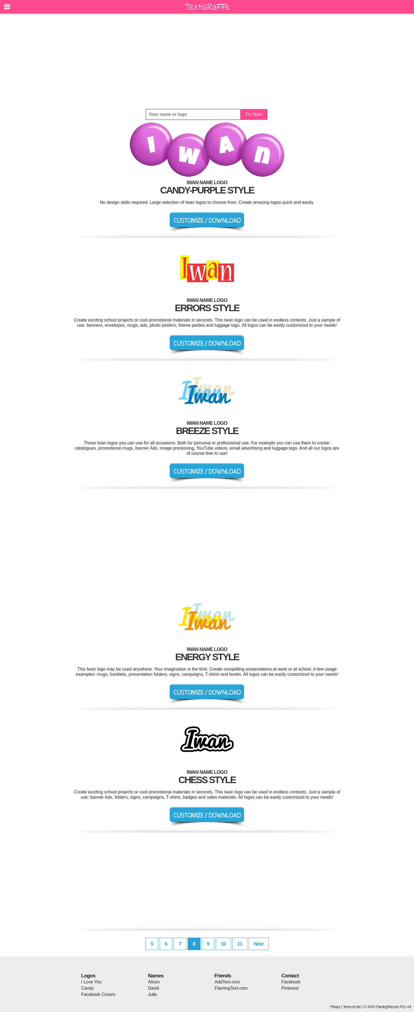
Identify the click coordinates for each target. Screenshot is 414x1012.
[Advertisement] (207, 61)
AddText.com (227, 982)
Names (155, 975)
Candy (87, 988)
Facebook (290, 982)
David (153, 988)
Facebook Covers (98, 994)
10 (223, 944)
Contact (290, 975)
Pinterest (290, 988)
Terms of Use (352, 1007)
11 (239, 944)
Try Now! (253, 114)
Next (258, 944)
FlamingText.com (231, 988)
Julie (152, 994)
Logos (88, 975)
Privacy (335, 1007)
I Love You (91, 982)
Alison (154, 982)
